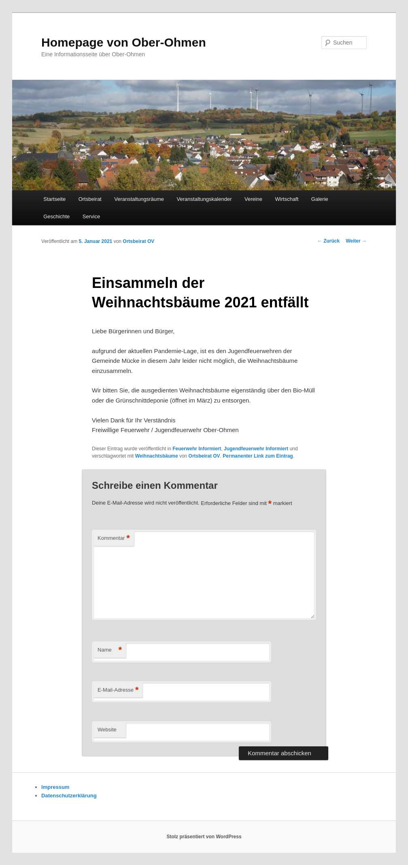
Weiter (356, 241)
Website (107, 730)
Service (91, 216)
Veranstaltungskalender (204, 199)
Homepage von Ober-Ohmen (123, 42)
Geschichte (56, 216)
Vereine (253, 199)
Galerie (319, 199)
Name (110, 650)
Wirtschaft (287, 199)
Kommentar (114, 538)
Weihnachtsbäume (156, 456)
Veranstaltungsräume (139, 199)
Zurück (328, 241)
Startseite (54, 199)
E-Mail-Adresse (118, 690)
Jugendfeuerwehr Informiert (256, 449)
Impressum (55, 787)
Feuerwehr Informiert (196, 449)
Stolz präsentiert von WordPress (203, 836)
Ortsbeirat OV (138, 241)
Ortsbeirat (90, 199)
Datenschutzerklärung (69, 796)
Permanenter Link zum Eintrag (258, 456)
